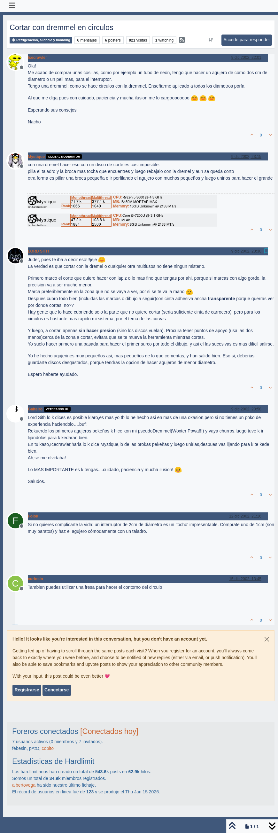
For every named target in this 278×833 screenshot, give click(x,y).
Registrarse (26, 689)
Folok (33, 516)
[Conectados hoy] (109, 731)
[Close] (266, 639)
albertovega (23, 785)
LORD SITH (38, 251)
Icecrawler (37, 57)
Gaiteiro (35, 409)
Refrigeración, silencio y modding (40, 40)
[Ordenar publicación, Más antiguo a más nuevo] (211, 39)
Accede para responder (246, 39)
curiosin (35, 579)
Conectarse (56, 689)
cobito (48, 748)
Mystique (36, 156)
